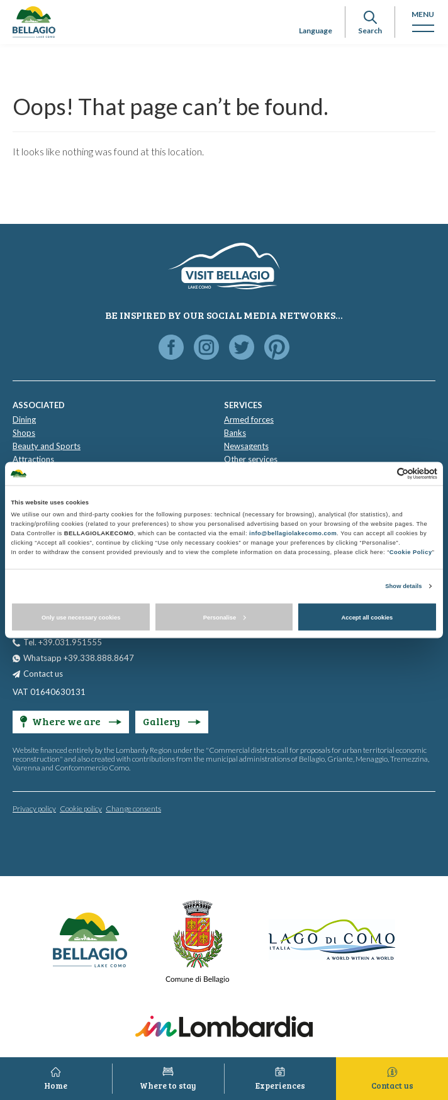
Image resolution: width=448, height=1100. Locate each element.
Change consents (133, 808)
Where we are (70, 721)
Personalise (224, 617)
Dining (24, 419)
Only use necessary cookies (81, 617)
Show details (403, 586)
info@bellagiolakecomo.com (293, 533)
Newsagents (246, 446)
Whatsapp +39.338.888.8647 (78, 658)
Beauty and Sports (47, 446)
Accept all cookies (367, 617)
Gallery (172, 721)
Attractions (33, 459)
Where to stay (168, 1085)
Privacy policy (34, 808)
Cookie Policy (410, 552)
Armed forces (249, 419)
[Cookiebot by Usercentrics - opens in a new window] (382, 473)
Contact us (43, 674)
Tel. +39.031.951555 (62, 642)
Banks (235, 433)
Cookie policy (81, 808)
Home (55, 1085)
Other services (250, 459)
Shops (24, 433)
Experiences (280, 1085)
